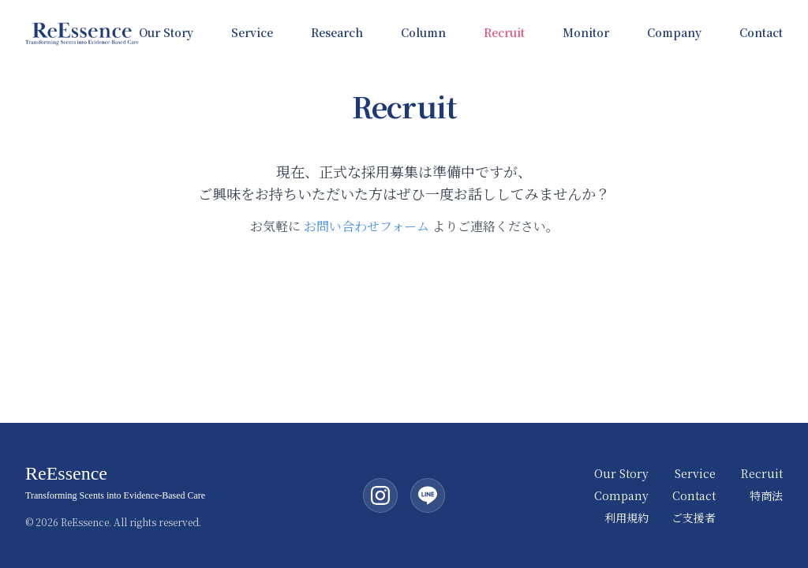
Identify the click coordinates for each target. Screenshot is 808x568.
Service (252, 32)
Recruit (504, 32)
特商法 (766, 495)
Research (337, 32)
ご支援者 (693, 517)
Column (423, 32)
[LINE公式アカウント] (427, 495)
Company (674, 32)
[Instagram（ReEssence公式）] (380, 495)
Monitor (586, 32)
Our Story (166, 32)
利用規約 (626, 517)
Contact (761, 32)
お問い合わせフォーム (366, 226)
